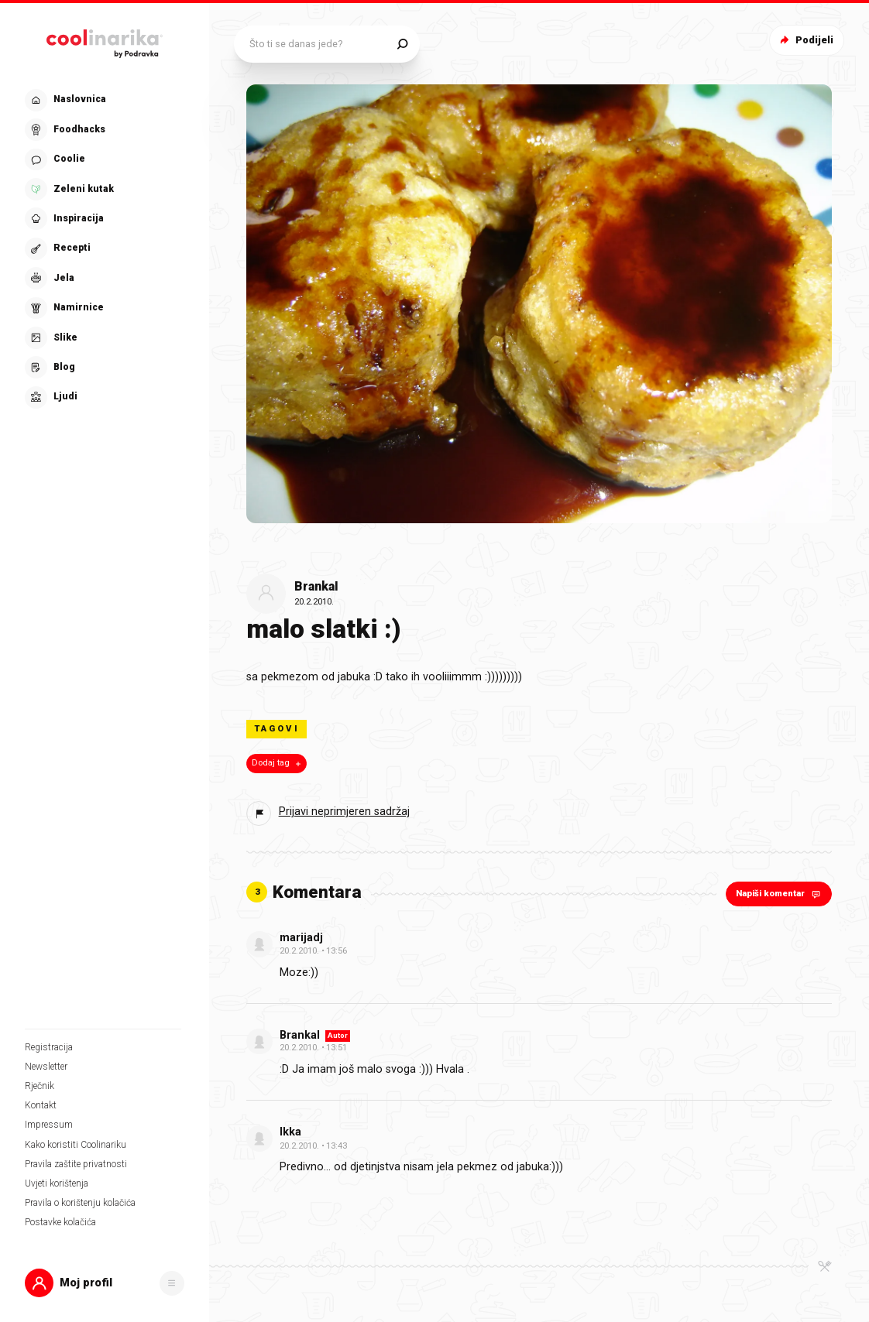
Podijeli (805, 40)
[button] (105, 1282)
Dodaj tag (278, 763)
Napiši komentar (779, 893)
